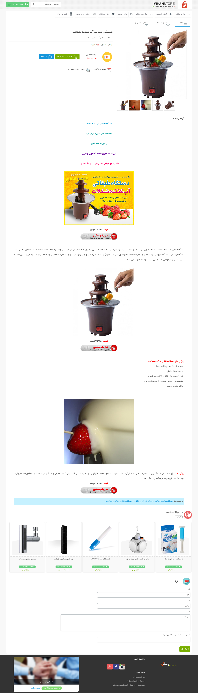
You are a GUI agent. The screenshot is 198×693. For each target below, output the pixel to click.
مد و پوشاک (104, 14)
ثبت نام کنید (35, 688)
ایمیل (188, 600)
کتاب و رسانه (62, 14)
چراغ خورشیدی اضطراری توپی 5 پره (137, 559)
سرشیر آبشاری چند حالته (27, 559)
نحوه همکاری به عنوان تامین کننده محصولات (129, 685)
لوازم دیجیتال (141, 14)
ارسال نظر (185, 649)
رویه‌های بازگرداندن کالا (136, 681)
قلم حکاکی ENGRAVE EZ (100, 559)
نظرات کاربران (137, 23)
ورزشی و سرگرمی (83, 14)
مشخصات (179, 23)
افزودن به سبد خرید (65, 56)
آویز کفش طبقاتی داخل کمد (63, 559)
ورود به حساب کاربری (52, 688)
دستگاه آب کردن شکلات (143, 501)
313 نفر (43, 56)
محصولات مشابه (160, 23)
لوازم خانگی (180, 14)
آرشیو (179, 516)
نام (189, 589)
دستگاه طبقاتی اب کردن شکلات (119, 501)
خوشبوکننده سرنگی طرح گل (173, 559)
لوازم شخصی (161, 14)
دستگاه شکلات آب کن (164, 501)
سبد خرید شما (18, 5)
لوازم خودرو (122, 14)
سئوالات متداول (139, 677)
